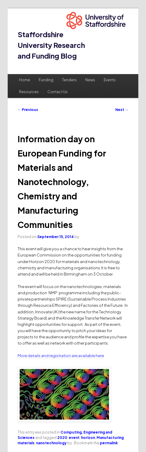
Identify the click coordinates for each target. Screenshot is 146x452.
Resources (29, 92)
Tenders (69, 80)
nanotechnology (51, 443)
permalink (109, 443)
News (90, 80)
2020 (62, 437)
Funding (46, 80)
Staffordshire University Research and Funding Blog (51, 45)
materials (26, 443)
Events (110, 80)
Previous (28, 109)
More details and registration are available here (61, 355)
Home (24, 80)
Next (121, 109)
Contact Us (57, 92)
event (74, 437)
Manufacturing (110, 437)
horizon (88, 437)
